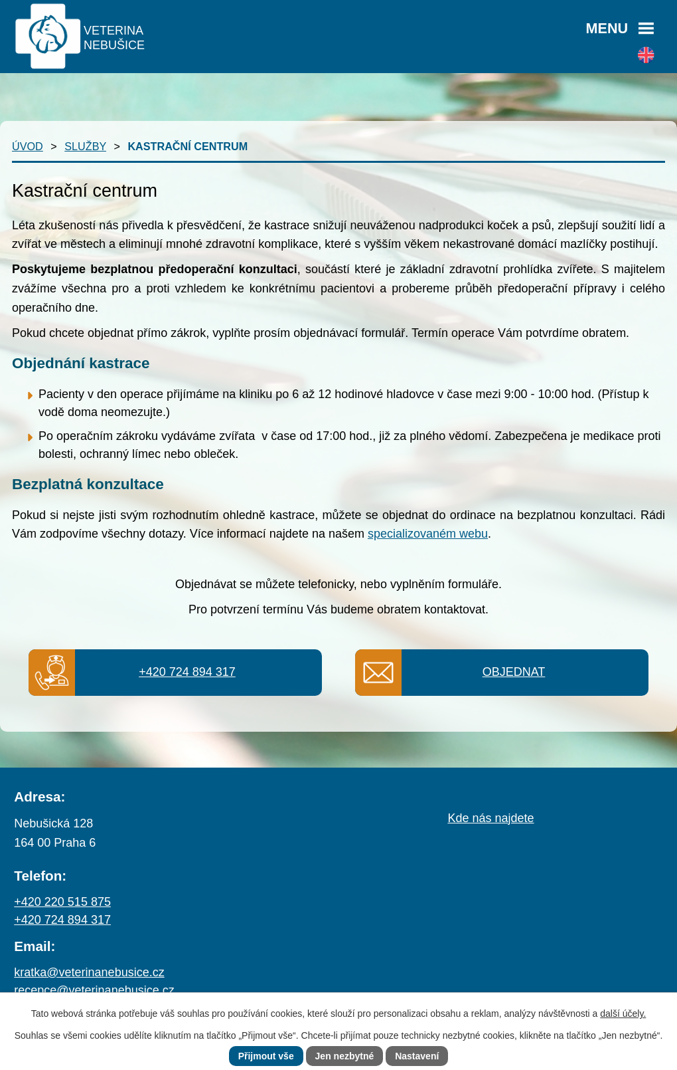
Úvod (27, 146)
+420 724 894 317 (187, 672)
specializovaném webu (428, 533)
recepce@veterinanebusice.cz (94, 990)
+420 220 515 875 (62, 902)
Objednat (514, 672)
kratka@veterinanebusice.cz (89, 972)
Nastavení (417, 1056)
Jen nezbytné (344, 1056)
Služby (85, 146)
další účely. (623, 1013)
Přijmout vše (266, 1056)
